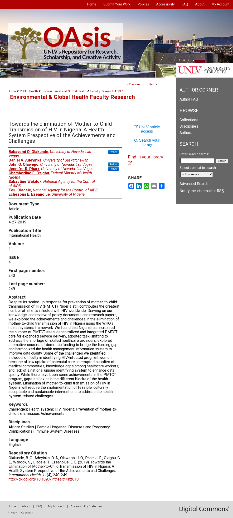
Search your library (147, 142)
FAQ (39, 506)
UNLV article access (147, 129)
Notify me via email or (202, 191)
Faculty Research (102, 91)
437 (120, 91)
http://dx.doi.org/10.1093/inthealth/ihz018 (44, 479)
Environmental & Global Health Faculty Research (72, 97)
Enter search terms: (194, 154)
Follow (113, 151)
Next (152, 84)
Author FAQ (189, 99)
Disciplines (189, 126)
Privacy (12, 512)
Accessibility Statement (86, 506)
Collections (189, 120)
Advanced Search (194, 183)
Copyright (27, 512)
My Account (56, 506)
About (26, 506)
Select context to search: (198, 168)
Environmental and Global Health (64, 91)
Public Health (29, 91)
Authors (186, 132)
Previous (135, 84)
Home (12, 91)
